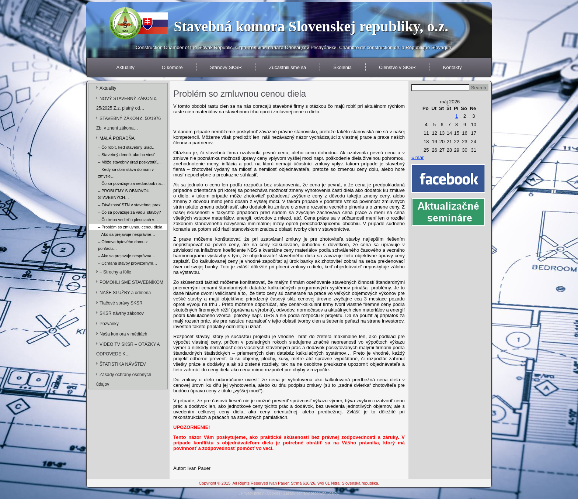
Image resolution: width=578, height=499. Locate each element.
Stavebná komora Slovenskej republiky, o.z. (311, 26)
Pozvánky (109, 323)
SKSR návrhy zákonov (122, 313)
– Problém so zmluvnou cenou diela (130, 227)
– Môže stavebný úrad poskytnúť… (129, 162)
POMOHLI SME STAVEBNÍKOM (131, 282)
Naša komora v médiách (123, 334)
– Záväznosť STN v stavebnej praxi (129, 205)
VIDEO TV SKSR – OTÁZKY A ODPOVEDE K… (128, 349)
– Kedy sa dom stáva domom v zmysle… (126, 172)
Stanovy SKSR (226, 67)
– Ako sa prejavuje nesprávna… (126, 256)
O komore (172, 67)
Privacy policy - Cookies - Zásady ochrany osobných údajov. (290, 493)
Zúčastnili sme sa (287, 67)
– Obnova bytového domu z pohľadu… (123, 245)
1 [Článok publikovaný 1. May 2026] (456, 116)
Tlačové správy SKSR (121, 303)
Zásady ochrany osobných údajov (123, 379)
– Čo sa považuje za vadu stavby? (129, 212)
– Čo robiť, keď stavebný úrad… (127, 147)
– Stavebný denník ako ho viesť (126, 154)
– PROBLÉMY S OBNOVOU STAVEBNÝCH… (124, 194)
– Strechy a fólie (115, 272)
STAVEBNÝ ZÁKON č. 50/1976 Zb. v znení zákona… (128, 123)
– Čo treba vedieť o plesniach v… (128, 219)
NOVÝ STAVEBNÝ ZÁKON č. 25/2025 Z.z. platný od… (126, 103)
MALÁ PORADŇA (117, 138)
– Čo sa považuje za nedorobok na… (131, 183)
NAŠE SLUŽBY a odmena (125, 292)
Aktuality (125, 67)
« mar (417, 157)
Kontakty (452, 67)
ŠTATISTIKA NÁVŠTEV (123, 364)
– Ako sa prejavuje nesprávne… (126, 234)
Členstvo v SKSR (397, 67)
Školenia (342, 67)
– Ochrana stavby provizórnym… (127, 263)
